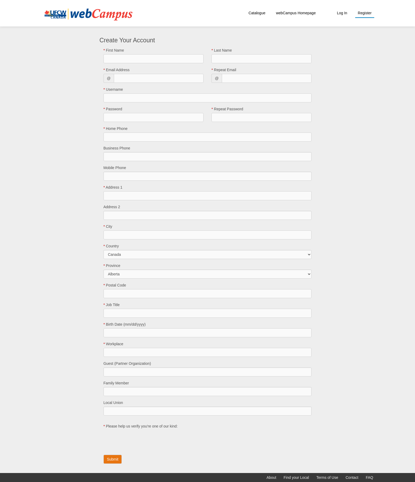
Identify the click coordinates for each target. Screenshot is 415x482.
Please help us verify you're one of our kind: (140, 426)
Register (365, 13)
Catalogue (257, 13)
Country (111, 246)
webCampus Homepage (296, 13)
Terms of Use (327, 477)
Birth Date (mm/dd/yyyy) (124, 324)
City (107, 226)
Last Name (221, 50)
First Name (113, 50)
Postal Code (114, 285)
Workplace (113, 344)
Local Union (113, 403)
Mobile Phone (114, 168)
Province (111, 265)
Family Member (116, 383)
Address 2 (111, 207)
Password (112, 109)
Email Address (116, 70)
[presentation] (143, 440)
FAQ (369, 477)
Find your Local (296, 477)
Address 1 (113, 187)
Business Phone (116, 148)
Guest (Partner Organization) (127, 363)
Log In (342, 13)
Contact (352, 477)
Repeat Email (223, 70)
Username (113, 89)
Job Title (111, 305)
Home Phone (115, 128)
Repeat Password (227, 109)
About (271, 477)
